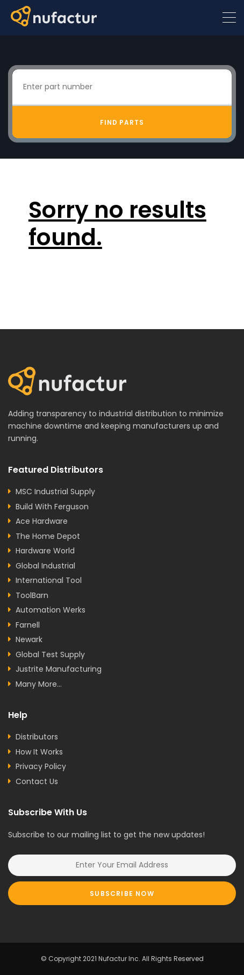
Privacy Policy (41, 766)
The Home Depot (48, 536)
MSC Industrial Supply (55, 491)
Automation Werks (50, 609)
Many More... (39, 684)
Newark (29, 639)
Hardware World (45, 550)
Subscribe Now (122, 893)
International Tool (49, 580)
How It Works (39, 751)
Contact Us (37, 781)
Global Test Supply (50, 654)
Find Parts (122, 122)
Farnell (28, 625)
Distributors (37, 736)
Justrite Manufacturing (59, 669)
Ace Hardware (42, 521)
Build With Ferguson (52, 506)
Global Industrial (45, 565)
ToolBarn (32, 595)
